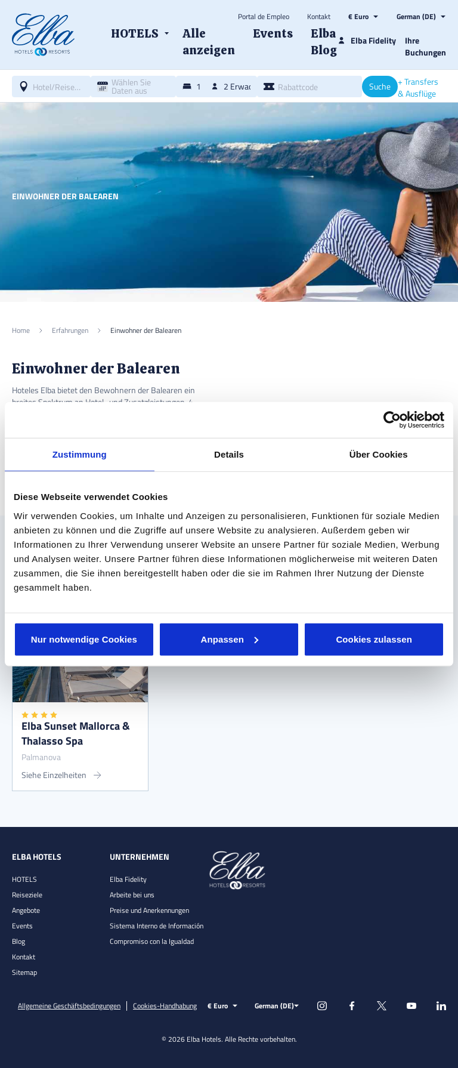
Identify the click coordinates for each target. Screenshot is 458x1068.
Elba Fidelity (128, 879)
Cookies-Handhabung (165, 1006)
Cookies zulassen (373, 639)
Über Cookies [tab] (378, 454)
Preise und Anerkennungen (149, 910)
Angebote (26, 910)
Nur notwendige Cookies (84, 639)
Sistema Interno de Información (156, 925)
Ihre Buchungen (425, 46)
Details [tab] (229, 454)
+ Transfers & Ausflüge (418, 88)
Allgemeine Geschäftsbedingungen (69, 1006)
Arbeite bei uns (132, 894)
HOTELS (24, 879)
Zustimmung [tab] (79, 454)
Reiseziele (27, 894)
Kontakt (318, 16)
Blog (18, 941)
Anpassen (229, 639)
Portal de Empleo (263, 16)
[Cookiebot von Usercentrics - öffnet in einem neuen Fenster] (392, 420)
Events (22, 925)
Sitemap (24, 972)
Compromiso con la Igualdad (152, 941)
